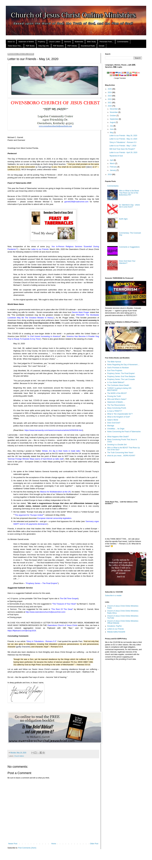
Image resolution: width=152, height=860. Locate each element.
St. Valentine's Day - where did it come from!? (129, 206)
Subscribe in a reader (113, 596)
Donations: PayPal (114, 626)
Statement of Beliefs (26, 42)
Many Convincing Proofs (116, 408)
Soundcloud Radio (88, 46)
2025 (110, 89)
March (112, 163)
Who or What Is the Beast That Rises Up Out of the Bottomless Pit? (129, 193)
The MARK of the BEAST (117, 393)
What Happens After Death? (118, 437)
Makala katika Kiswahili (116, 632)
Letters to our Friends (115, 629)
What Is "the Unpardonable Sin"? (120, 414)
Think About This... (15, 46)
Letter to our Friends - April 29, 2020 (123, 152)
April (112, 160)
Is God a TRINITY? (114, 411)
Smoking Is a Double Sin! (117, 445)
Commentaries (122, 42)
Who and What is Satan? (116, 399)
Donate (101, 46)
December (114, 109)
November (114, 112)
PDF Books (30, 46)
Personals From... (106, 42)
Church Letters (54, 42)
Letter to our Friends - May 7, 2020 (122, 146)
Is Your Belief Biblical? (115, 382)
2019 (110, 174)
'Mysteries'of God (116, 156)
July (111, 126)
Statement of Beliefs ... (116, 402)
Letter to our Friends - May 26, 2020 (123, 136)
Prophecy (41, 42)
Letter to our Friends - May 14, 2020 (123, 139)
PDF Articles (72, 46)
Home (53, 844)
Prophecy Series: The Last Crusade (121, 379)
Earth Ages (123, 219)
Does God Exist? (113, 423)
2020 (110, 106)
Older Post (94, 844)
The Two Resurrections (116, 405)
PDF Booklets (58, 46)
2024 (110, 92)
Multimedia (79, 42)
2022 (110, 99)
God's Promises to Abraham (118, 368)
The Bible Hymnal (114, 362)
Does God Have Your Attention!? (127, 262)
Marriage (110, 426)
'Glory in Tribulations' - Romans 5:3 (122, 142)
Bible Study (91, 42)
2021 (110, 103)
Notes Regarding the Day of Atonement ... (123, 365)
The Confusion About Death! (118, 385)
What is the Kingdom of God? (118, 417)
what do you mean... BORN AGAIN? (121, 456)
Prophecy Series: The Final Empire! (121, 373)
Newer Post (12, 844)
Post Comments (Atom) (27, 848)
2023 (110, 96)
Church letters (19, 756)
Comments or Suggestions (129, 247)
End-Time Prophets (114, 371)
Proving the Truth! (114, 396)
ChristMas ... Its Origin (115, 429)
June (112, 129)
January (113, 170)
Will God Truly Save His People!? (122, 149)
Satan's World (112, 420)
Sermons (67, 42)
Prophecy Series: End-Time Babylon (121, 376)
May (112, 133)
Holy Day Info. (43, 46)
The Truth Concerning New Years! (120, 453)
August (113, 122)
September (114, 119)
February (113, 167)
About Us (11, 42)
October (113, 116)
